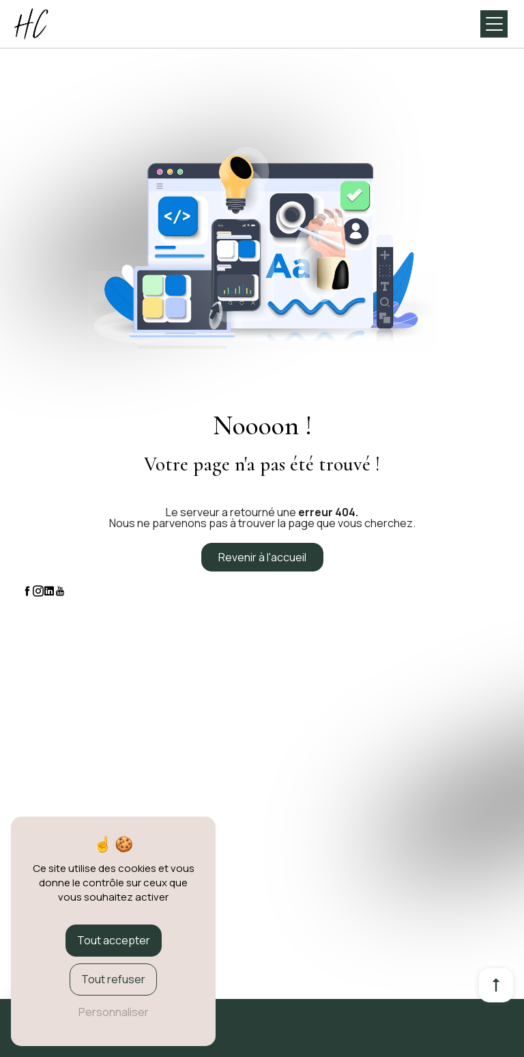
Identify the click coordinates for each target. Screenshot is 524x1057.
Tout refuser (113, 979)
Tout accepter (113, 940)
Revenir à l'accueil (262, 557)
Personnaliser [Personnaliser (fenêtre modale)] (113, 1011)
